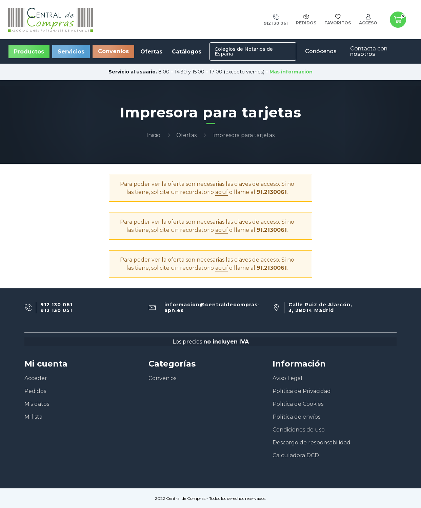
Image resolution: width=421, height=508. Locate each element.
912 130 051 (56, 310)
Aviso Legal (287, 378)
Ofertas (186, 135)
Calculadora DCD (296, 455)
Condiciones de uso (299, 429)
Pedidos (35, 391)
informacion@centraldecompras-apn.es (212, 307)
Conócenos (321, 51)
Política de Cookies (298, 404)
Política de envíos (296, 417)
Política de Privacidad (302, 391)
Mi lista (33, 417)
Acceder (35, 378)
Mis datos (36, 404)
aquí (221, 192)
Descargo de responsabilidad (311, 442)
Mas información (291, 72)
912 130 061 (56, 305)
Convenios (113, 51)
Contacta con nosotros (368, 51)
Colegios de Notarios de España (244, 51)
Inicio (153, 135)
